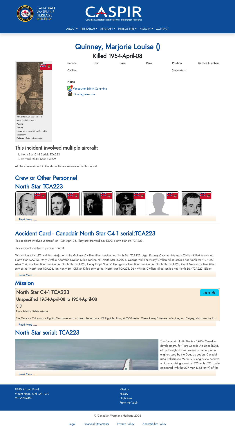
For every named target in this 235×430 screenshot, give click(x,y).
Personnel (126, 29)
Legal (72, 424)
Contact (162, 29)
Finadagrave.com (81, 94)
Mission (124, 389)
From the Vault (129, 402)
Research (88, 29)
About (70, 29)
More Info (209, 293)
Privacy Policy (125, 424)
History (145, 29)
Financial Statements (96, 424)
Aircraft (106, 29)
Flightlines (126, 398)
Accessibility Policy (154, 424)
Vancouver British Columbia (87, 88)
